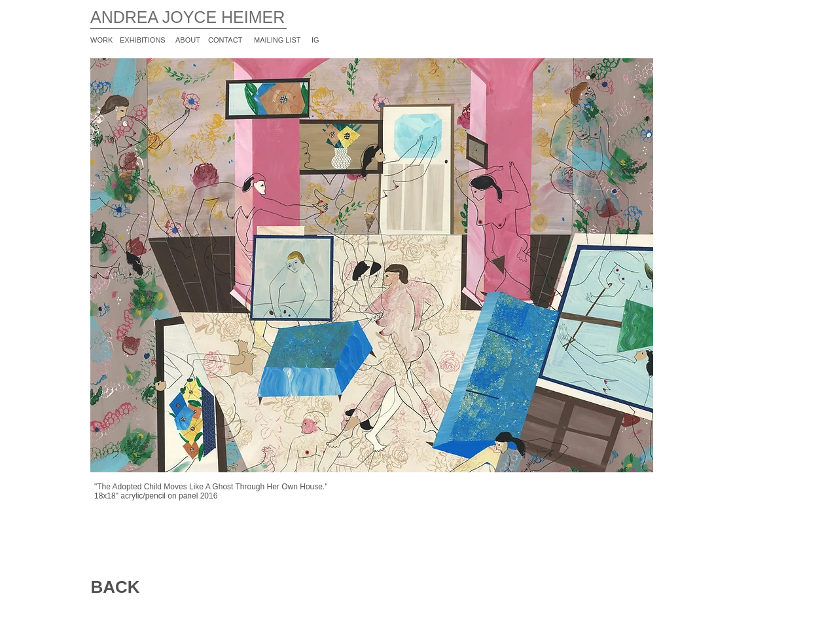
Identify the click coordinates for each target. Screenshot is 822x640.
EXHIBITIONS (143, 40)
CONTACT (225, 40)
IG (315, 40)
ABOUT (187, 40)
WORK (101, 40)
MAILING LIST (277, 40)
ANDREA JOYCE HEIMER (187, 17)
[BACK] (115, 587)
